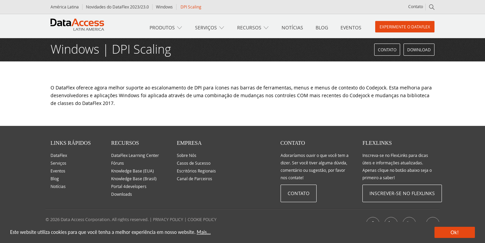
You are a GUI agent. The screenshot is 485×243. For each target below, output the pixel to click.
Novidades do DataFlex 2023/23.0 (117, 6)
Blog (322, 27)
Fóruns (117, 163)
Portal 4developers (129, 186)
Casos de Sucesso (194, 163)
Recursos (249, 27)
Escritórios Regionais (196, 170)
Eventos (351, 27)
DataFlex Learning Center (135, 155)
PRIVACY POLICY (168, 219)
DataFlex (59, 155)
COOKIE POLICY (202, 219)
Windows (164, 6)
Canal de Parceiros (194, 178)
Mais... (204, 232)
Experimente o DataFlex (405, 26)
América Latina (65, 6)
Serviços (206, 27)
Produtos (162, 27)
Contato (415, 6)
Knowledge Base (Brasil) (134, 178)
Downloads (121, 194)
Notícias (292, 27)
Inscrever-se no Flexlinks (402, 193)
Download (419, 49)
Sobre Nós (186, 155)
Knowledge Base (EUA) (132, 170)
